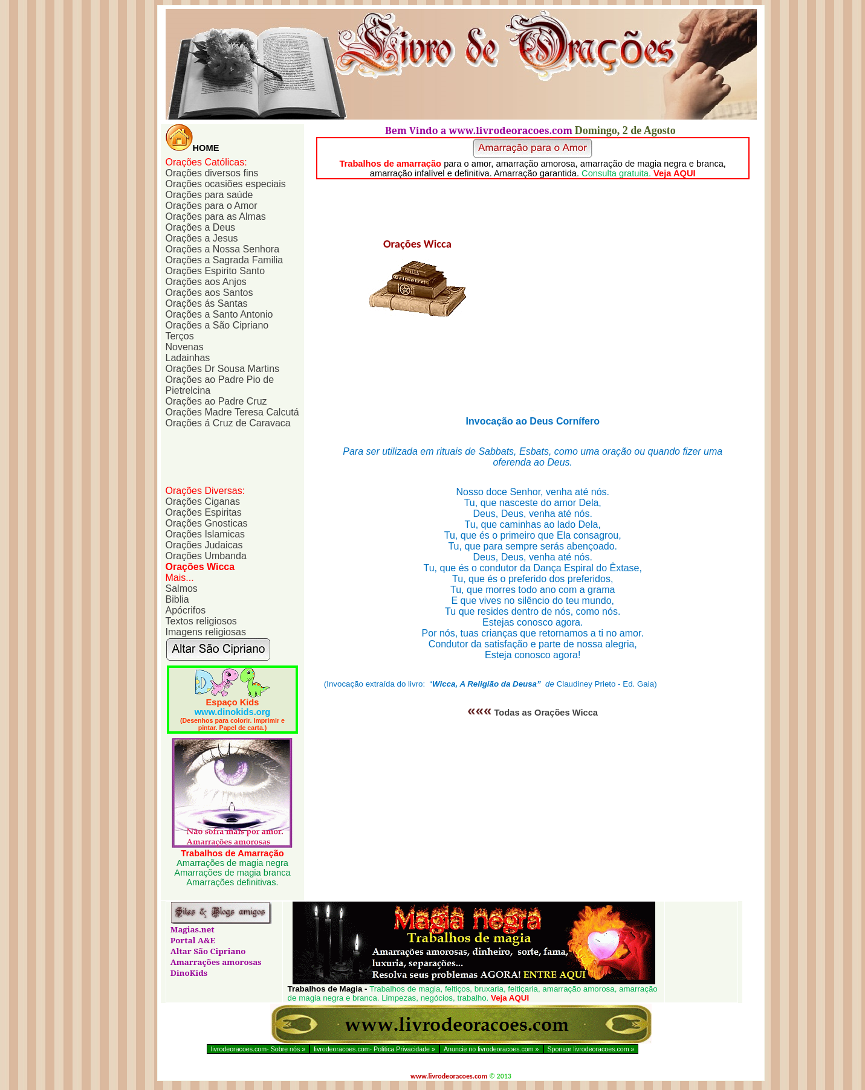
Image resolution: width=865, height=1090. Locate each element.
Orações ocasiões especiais (226, 184)
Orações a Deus (201, 227)
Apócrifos (186, 610)
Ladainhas (188, 358)
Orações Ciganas (203, 501)
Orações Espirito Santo (215, 271)
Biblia (177, 599)
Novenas (185, 347)
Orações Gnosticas (207, 523)
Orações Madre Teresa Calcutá (232, 412)
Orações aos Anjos (206, 282)
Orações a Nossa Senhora (223, 249)
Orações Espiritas (204, 512)
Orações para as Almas (216, 216)
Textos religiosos (201, 621)
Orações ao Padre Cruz (216, 401)
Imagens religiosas (206, 632)
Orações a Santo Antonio (219, 314)
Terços (180, 336)
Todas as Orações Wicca (532, 712)
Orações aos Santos (209, 292)
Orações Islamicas (205, 534)
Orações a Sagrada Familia (224, 260)
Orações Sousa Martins (223, 369)
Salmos (182, 588)
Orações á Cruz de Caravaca (228, 423)
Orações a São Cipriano (217, 325)
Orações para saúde (209, 195)
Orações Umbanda (206, 556)
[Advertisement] (226, 456)
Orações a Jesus (202, 238)
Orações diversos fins (212, 173)
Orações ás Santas (207, 303)
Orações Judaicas (204, 545)
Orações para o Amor (212, 205)
